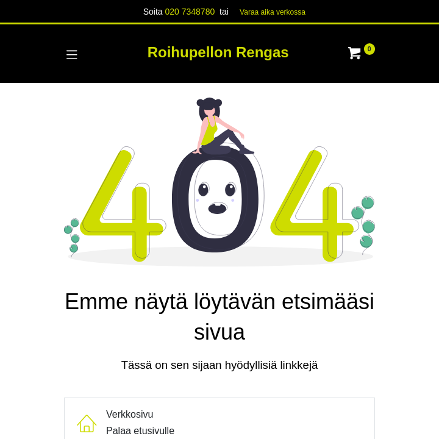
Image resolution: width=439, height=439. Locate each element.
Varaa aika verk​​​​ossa (272, 12)
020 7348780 (190, 11)
